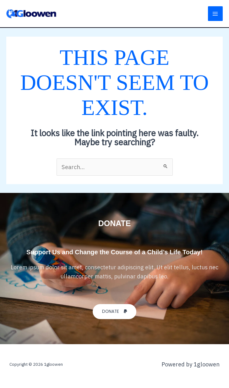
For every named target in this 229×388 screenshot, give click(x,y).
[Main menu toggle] (215, 13)
